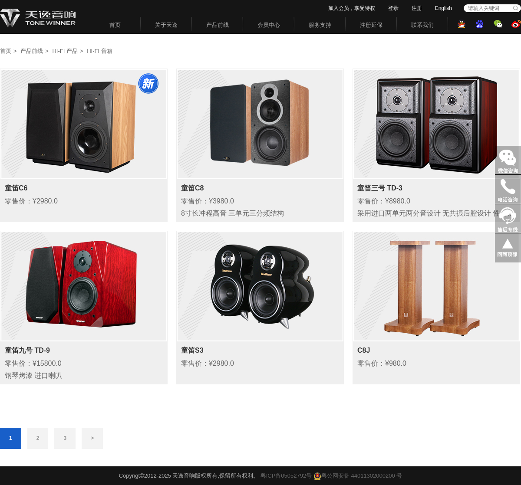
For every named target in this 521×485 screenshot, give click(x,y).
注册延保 (371, 25)
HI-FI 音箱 (99, 51)
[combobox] (487, 8)
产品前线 (217, 25)
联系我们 (422, 25)
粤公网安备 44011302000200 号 (357, 475)
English (443, 8)
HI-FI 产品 (65, 51)
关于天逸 (166, 25)
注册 (417, 8)
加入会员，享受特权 (351, 8)
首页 (115, 25)
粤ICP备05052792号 (286, 475)
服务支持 (320, 25)
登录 (393, 8)
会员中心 (268, 25)
